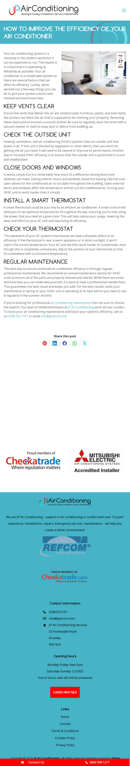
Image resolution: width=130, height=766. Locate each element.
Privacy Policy (65, 745)
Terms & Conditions (65, 731)
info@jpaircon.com (54, 316)
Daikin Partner (65, 692)
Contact (65, 724)
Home (65, 717)
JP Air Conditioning (81, 307)
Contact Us (32, 762)
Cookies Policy (65, 738)
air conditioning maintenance (71, 303)
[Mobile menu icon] (123, 10)
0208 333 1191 (18, 316)
